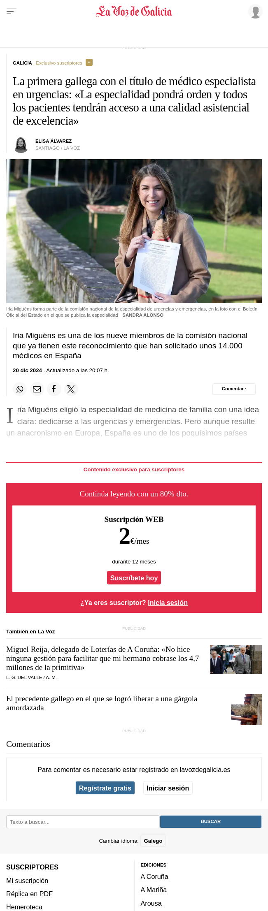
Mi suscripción (27, 880)
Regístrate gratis (105, 788)
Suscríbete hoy (134, 577)
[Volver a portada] (134, 11)
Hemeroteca (24, 907)
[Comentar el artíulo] (234, 389)
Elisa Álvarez (53, 141)
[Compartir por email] (37, 389)
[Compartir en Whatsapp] (20, 389)
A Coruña (154, 876)
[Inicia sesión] (254, 11)
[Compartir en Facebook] (54, 389)
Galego (153, 841)
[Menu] (11, 11)
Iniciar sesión (168, 788)
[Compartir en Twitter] (71, 389)
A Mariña (154, 890)
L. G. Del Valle (24, 677)
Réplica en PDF (29, 893)
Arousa (151, 903)
